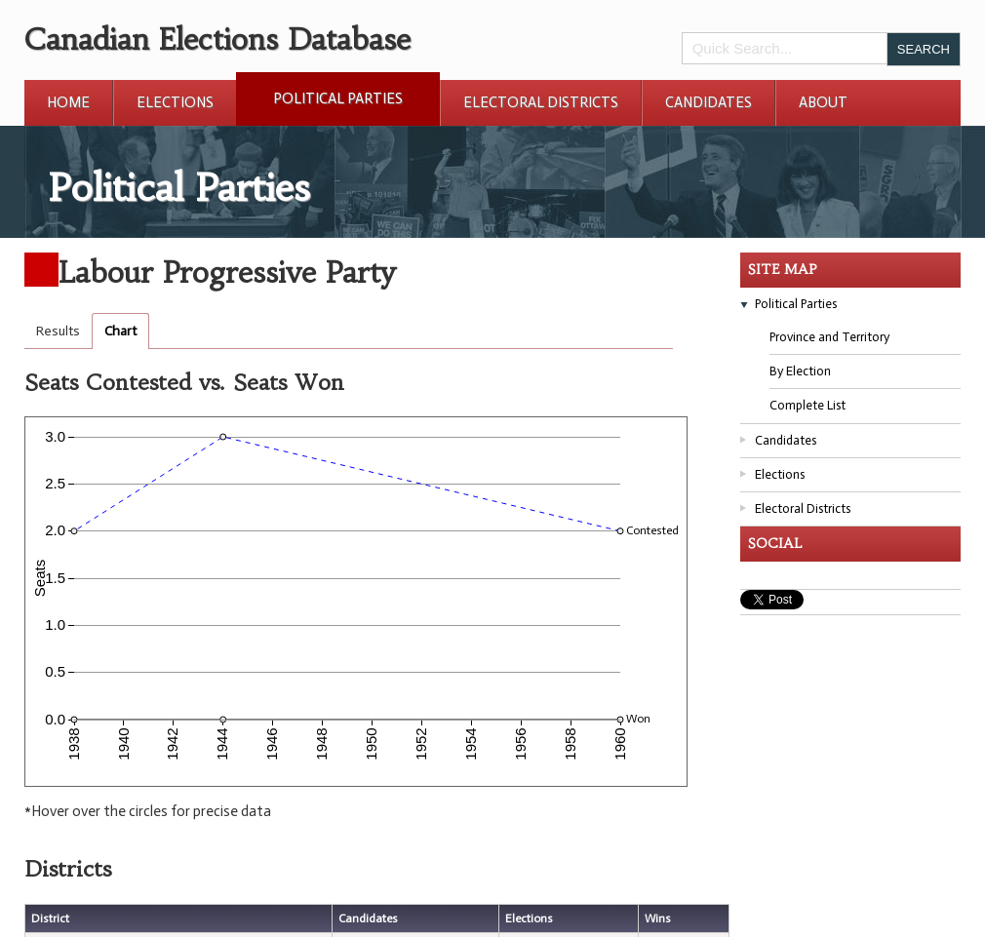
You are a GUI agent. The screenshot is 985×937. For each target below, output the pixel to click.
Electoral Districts (540, 102)
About (823, 102)
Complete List (807, 405)
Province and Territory (829, 337)
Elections (175, 102)
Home (68, 102)
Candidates (708, 102)
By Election (800, 371)
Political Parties (338, 98)
